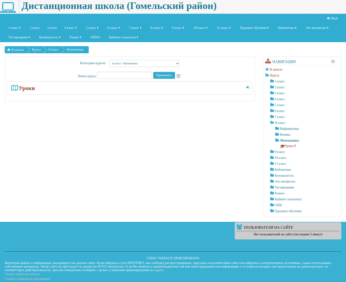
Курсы (274, 75)
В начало (276, 69)
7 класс (135, 29)
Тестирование (19, 38)
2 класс (35, 29)
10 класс (200, 29)
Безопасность (50, 38)
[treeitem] (302, 69)
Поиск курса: (87, 76)
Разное (76, 38)
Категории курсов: (93, 63)
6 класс (114, 29)
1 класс (15, 29)
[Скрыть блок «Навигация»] (333, 61)
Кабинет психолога (124, 38)
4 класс (71, 29)
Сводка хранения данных (22, 274)
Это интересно (317, 29)
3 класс (52, 29)
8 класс (157, 29)
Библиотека (287, 29)
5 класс (92, 29)
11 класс (224, 29)
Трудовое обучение (255, 29)
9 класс (178, 29)
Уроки (27, 88)
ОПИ (95, 38)
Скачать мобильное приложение (27, 279)
